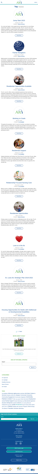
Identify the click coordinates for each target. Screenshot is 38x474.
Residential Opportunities (19, 213)
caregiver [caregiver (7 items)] (18, 395)
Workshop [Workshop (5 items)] (21, 408)
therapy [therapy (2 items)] (33, 406)
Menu (35, 2)
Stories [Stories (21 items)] (10, 406)
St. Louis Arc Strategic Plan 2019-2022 (19, 278)
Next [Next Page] (20, 331)
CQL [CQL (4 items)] (14, 399)
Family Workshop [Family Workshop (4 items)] (18, 401)
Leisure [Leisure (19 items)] (19, 402)
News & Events (21, 24)
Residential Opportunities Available (19, 86)
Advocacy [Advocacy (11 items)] (10, 393)
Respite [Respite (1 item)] (23, 404)
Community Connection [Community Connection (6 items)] (26, 395)
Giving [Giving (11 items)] (8, 402)
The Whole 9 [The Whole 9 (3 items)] (5, 408)
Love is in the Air (19, 245)
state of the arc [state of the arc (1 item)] (5, 406)
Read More (19, 35)
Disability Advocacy (6, 382)
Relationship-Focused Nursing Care (19, 183)
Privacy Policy (19, 456)
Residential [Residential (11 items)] (19, 404)
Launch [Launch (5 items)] (14, 402)
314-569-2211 (19, 437)
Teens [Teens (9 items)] (29, 406)
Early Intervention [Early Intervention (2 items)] (25, 399)
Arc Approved (5, 377)
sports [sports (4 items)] (33, 404)
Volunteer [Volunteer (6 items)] (16, 408)
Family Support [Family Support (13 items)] (9, 401)
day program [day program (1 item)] (18, 399)
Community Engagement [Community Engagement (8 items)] (8, 397)
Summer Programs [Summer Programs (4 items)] (23, 406)
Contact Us (19, 353)
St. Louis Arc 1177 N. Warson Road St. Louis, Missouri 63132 (19, 432)
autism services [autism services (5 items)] (20, 393)
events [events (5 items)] (3, 401)
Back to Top (19, 460)
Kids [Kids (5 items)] (11, 402)
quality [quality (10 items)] (13, 404)
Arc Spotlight (21, 121)
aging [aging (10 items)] (15, 393)
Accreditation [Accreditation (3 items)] (5, 393)
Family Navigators (19, 53)
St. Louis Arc (19, 2)
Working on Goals (19, 118)
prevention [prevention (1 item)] (9, 404)
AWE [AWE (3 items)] (26, 393)
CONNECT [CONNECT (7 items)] (10, 399)
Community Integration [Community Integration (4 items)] (20, 397)
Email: (3, 361)
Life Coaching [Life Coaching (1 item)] (24, 402)
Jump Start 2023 (19, 20)
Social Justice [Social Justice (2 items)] (28, 404)
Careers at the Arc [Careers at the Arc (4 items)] (11, 395)
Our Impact (4, 386)
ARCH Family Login (19, 448)
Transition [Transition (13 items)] (10, 408)
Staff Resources (19, 451)
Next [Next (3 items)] (28, 402)
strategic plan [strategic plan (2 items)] (15, 406)
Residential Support (19, 150)
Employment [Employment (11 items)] (32, 399)
